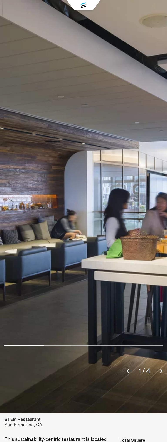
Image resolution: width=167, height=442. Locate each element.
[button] (129, 371)
